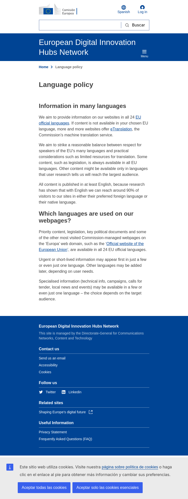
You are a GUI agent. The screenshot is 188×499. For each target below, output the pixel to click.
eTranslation (121, 129)
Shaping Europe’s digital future (66, 412)
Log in (142, 9)
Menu (144, 53)
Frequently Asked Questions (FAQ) (65, 439)
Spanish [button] (124, 9)
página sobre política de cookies (130, 467)
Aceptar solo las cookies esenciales (107, 487)
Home (44, 67)
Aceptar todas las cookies (44, 487)
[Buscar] (80, 25)
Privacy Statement (53, 432)
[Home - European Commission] (63, 9)
